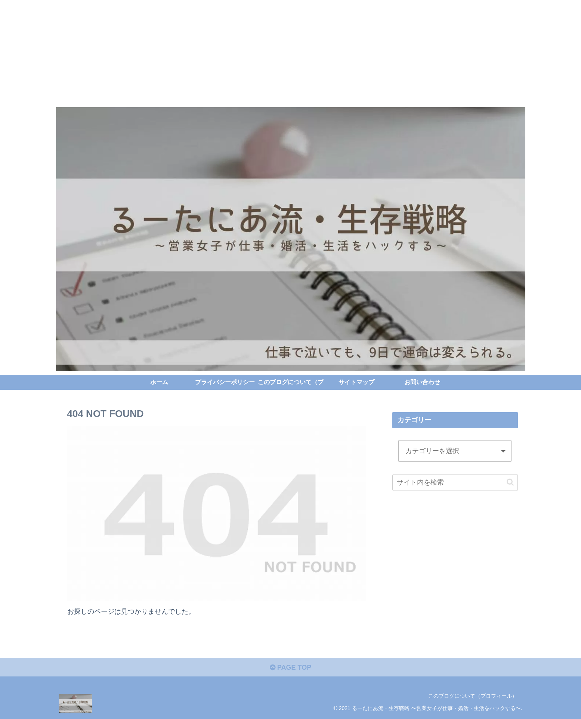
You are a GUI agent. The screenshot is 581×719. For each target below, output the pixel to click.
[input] (455, 482)
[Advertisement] (224, 52)
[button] (510, 482)
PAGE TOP (290, 667)
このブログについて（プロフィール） (472, 696)
